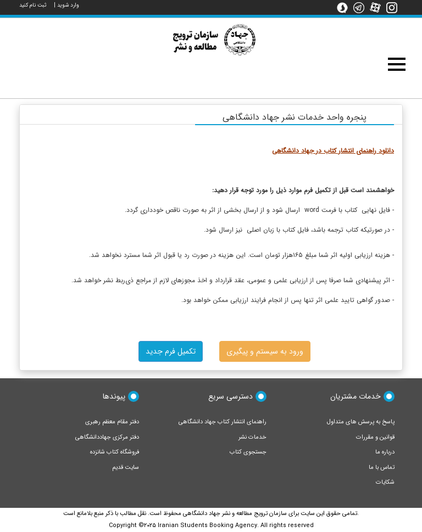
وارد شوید (68, 5)
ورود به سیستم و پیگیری (264, 351)
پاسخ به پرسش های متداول (361, 422)
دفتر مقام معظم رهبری (112, 422)
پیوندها (114, 396)
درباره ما (385, 452)
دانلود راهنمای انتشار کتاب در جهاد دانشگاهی (333, 150)
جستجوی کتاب (248, 452)
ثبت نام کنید (33, 5)
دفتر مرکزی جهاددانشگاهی (107, 437)
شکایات (385, 482)
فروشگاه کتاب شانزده (114, 452)
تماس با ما (382, 467)
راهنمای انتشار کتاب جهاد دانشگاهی (222, 422)
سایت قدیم (125, 467)
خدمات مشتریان (355, 396)
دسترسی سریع (230, 396)
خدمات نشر (252, 437)
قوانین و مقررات (375, 437)
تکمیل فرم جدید (171, 351)
